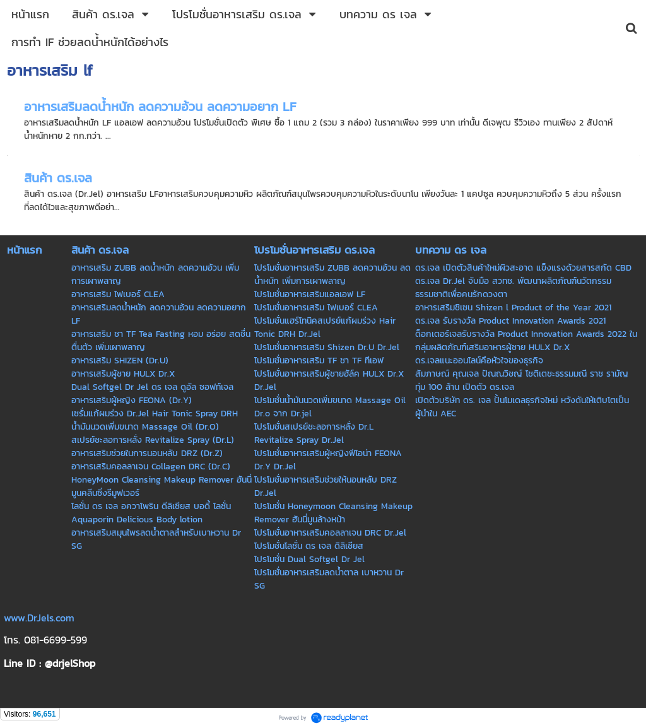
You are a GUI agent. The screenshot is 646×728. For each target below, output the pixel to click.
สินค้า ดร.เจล (58, 177)
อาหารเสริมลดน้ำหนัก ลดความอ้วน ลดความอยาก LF (160, 106)
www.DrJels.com (39, 617)
